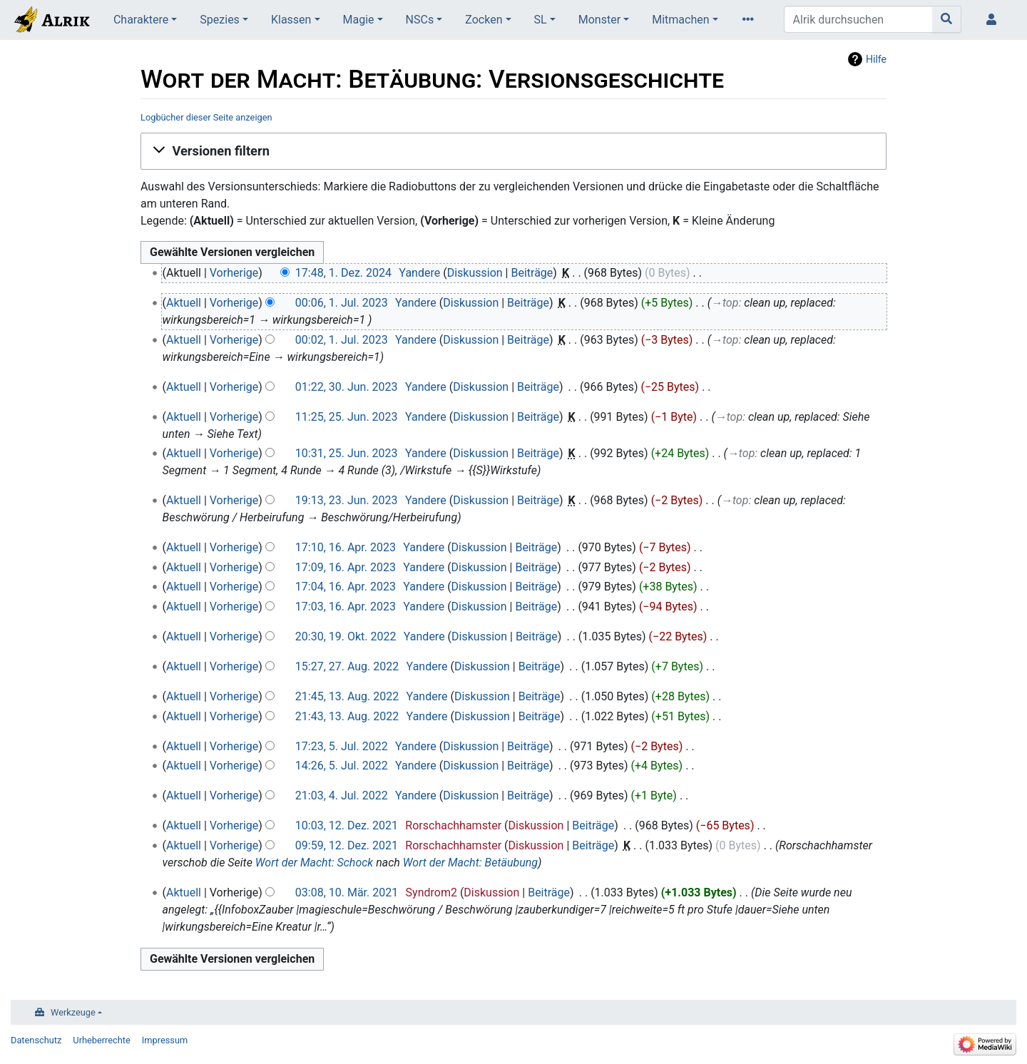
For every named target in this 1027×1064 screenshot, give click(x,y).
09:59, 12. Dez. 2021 (346, 845)
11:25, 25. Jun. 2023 (346, 417)
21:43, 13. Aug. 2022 (347, 716)
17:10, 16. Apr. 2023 (345, 547)
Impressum (165, 1040)
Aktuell (183, 303)
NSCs (420, 19)
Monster (599, 19)
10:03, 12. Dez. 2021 (346, 825)
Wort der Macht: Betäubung (470, 862)
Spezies (220, 19)
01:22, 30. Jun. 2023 (346, 387)
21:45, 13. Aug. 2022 (347, 696)
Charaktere (140, 19)
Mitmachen (680, 19)
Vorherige (234, 273)
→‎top (724, 303)
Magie (358, 19)
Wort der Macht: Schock (314, 862)
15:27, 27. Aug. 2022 (347, 666)
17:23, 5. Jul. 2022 (341, 746)
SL (540, 19)
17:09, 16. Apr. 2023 (345, 567)
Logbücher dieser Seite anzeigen (206, 117)
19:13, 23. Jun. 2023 (346, 500)
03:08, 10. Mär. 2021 (346, 892)
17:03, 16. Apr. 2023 (345, 606)
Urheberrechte (102, 1040)
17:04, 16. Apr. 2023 (345, 586)
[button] (513, 151)
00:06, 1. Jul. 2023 (341, 303)
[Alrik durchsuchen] (858, 19)
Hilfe (876, 59)
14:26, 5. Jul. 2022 (341, 765)
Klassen (291, 19)
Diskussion (475, 273)
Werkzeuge (73, 1012)
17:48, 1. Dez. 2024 (343, 273)
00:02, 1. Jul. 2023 (341, 340)
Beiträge (532, 273)
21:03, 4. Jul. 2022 (341, 795)
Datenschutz (36, 1040)
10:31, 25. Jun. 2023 (346, 453)
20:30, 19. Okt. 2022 (346, 636)
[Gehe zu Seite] (946, 19)
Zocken (483, 19)
